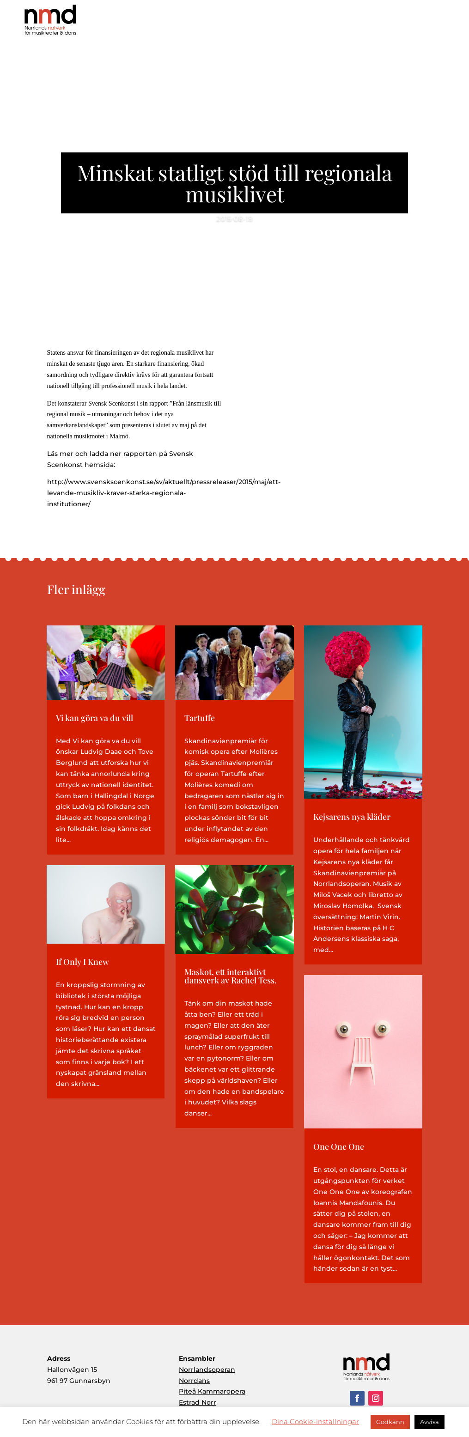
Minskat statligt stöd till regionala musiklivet (234, 183)
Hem (229, 22)
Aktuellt (404, 22)
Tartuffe (199, 717)
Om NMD (265, 22)
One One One (338, 1146)
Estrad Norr (197, 1402)
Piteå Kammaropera (212, 1391)
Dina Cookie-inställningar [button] (315, 1421)
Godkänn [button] (390, 1421)
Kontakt (441, 22)
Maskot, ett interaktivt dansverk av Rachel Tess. (230, 976)
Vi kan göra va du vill (94, 717)
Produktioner (315, 22)
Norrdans (194, 1380)
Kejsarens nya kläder (351, 816)
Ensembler (363, 22)
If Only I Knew (82, 961)
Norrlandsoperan (207, 1369)
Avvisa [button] (429, 1421)
